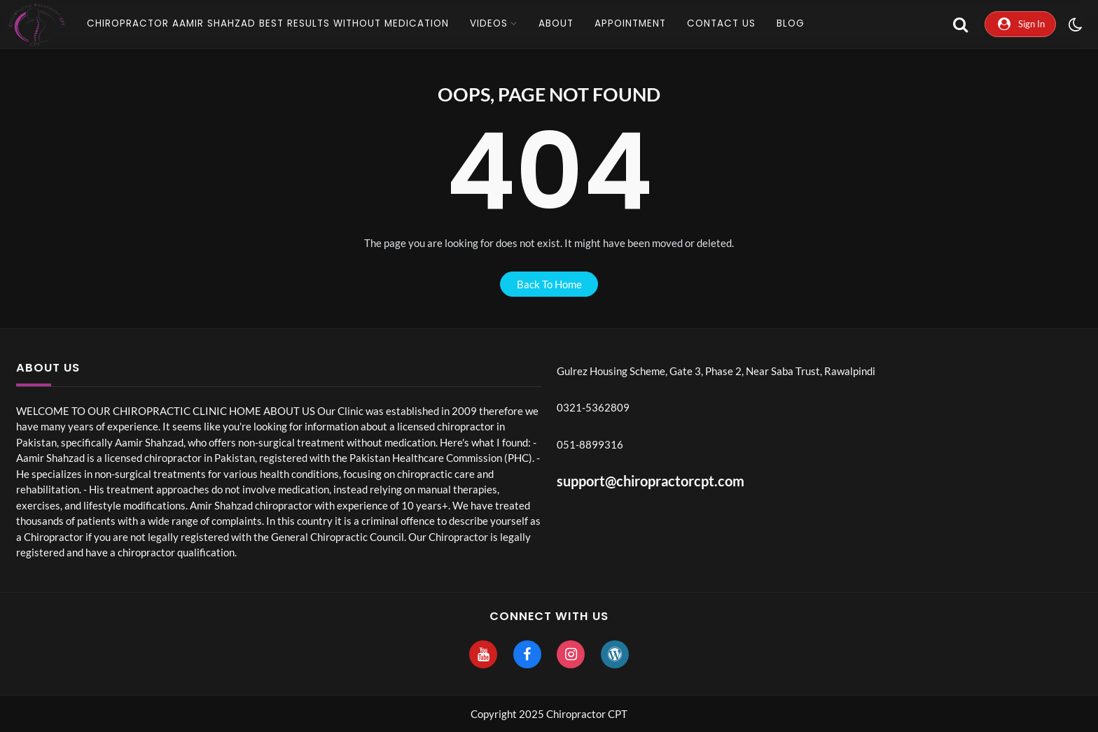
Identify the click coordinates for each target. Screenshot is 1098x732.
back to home (549, 284)
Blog (791, 23)
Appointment (630, 23)
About (556, 23)
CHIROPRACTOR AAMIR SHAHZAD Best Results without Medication (268, 23)
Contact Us (721, 23)
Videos (489, 23)
